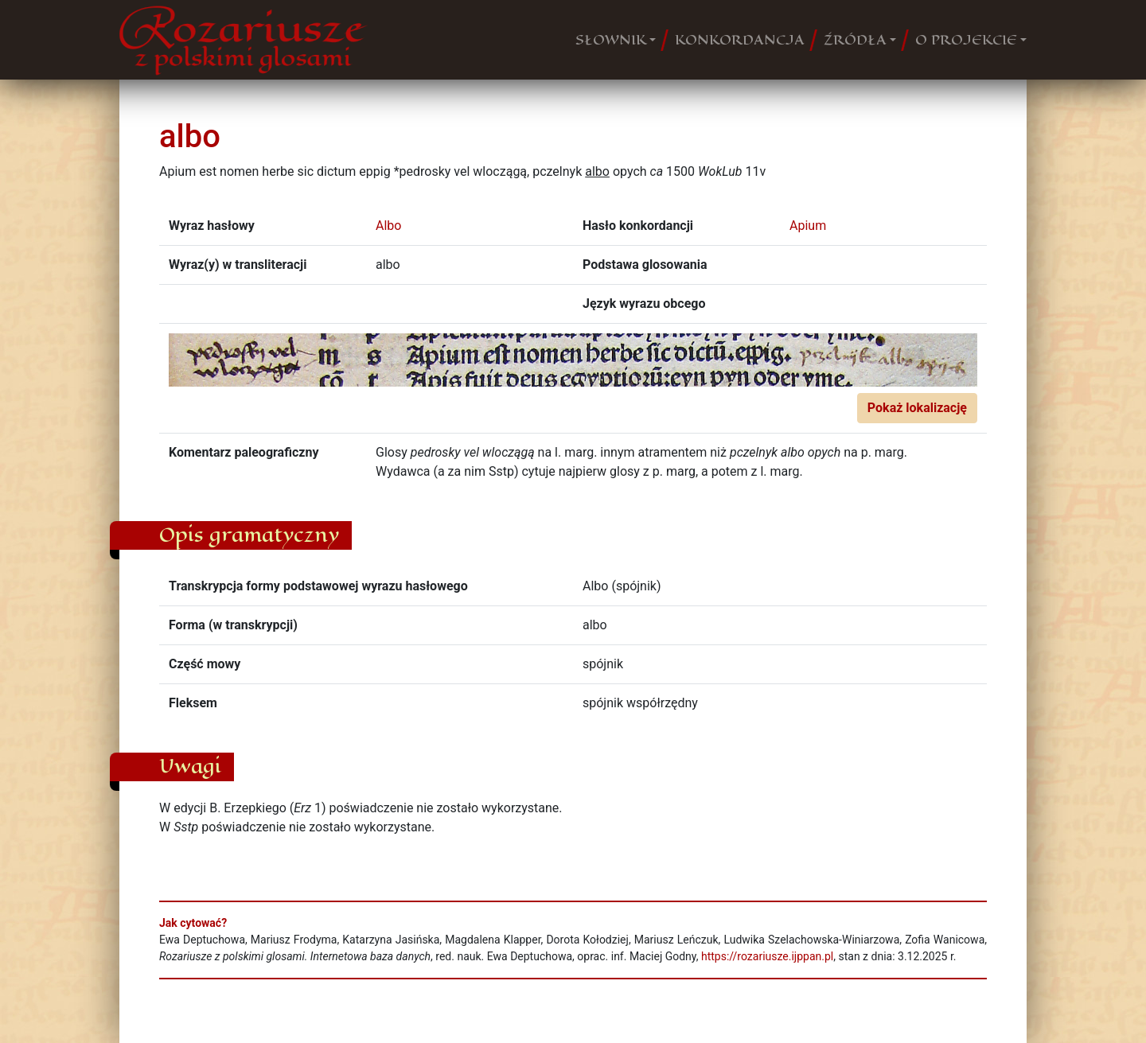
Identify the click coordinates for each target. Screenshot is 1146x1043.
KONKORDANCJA (740, 39)
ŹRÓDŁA (855, 39)
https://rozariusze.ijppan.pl (767, 956)
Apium (807, 225)
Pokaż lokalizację (917, 407)
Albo (388, 225)
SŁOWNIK (610, 39)
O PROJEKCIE (966, 39)
